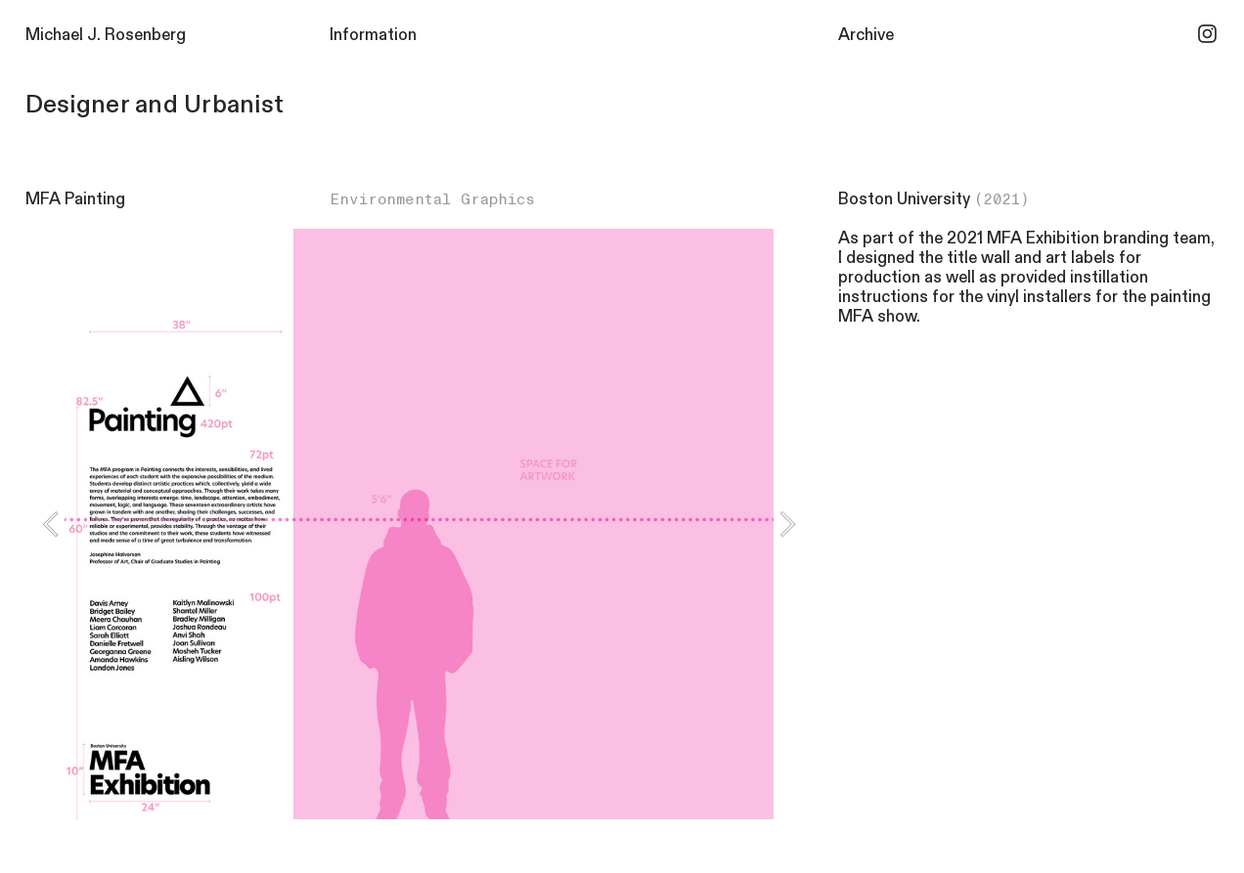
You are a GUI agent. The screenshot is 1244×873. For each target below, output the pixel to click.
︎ (1207, 35)
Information (373, 35)
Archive (866, 35)
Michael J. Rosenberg (105, 35)
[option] (419, 524)
